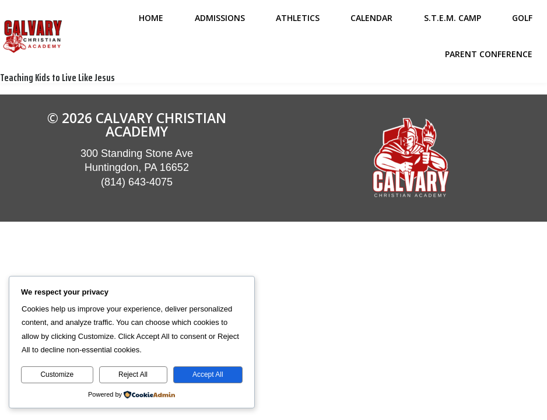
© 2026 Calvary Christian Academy (136, 124)
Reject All (133, 374)
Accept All (207, 374)
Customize (56, 374)
